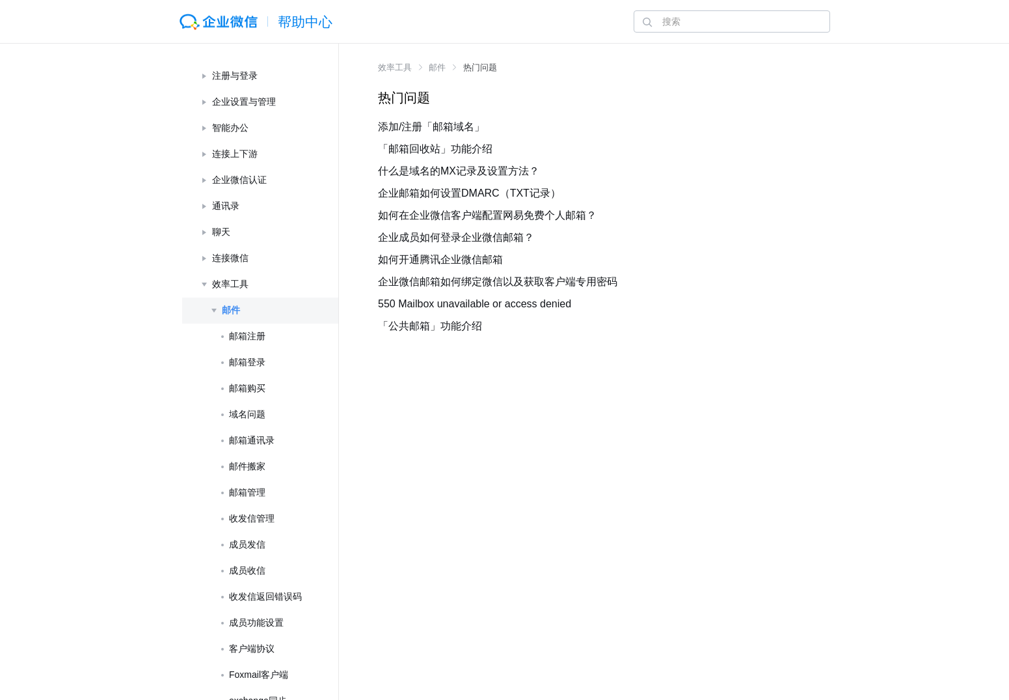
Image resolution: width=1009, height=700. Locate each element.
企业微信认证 (239, 180)
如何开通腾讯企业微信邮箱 (440, 259)
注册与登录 (235, 75)
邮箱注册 (247, 336)
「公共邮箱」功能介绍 (430, 325)
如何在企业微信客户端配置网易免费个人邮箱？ (487, 215)
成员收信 (247, 570)
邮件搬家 (247, 466)
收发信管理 (252, 518)
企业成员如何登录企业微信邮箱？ (456, 237)
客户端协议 (252, 648)
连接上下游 (235, 153)
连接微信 (230, 258)
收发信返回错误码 (265, 596)
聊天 (221, 232)
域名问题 (247, 414)
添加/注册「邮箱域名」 (431, 126)
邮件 (231, 310)
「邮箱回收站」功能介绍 (435, 148)
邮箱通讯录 (252, 440)
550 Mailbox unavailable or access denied (474, 303)
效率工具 (230, 284)
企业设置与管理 (244, 101)
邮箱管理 (247, 492)
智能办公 (230, 127)
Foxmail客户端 (258, 674)
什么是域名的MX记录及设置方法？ (458, 170)
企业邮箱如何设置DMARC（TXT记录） (469, 193)
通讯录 (225, 206)
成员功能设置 (256, 622)
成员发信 (247, 544)
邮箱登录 (247, 362)
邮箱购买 (247, 388)
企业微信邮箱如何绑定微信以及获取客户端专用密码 (497, 281)
